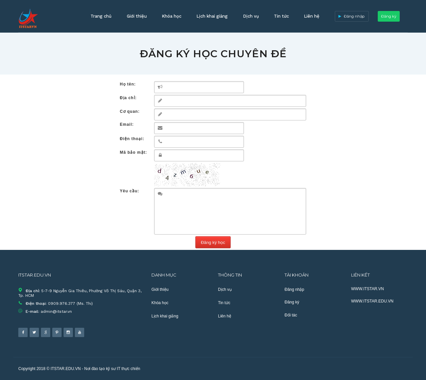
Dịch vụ (251, 16)
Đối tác (291, 315)
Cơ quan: (130, 111)
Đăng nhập (354, 16)
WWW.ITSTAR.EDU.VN (372, 301)
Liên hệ (312, 16)
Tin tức (281, 16)
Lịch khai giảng (212, 16)
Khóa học (171, 16)
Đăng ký (388, 16)
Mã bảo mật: (133, 152)
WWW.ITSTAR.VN (367, 288)
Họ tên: (128, 84)
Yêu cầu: (129, 191)
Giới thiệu (137, 16)
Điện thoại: (132, 138)
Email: (127, 124)
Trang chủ (101, 16)
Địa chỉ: (128, 97)
